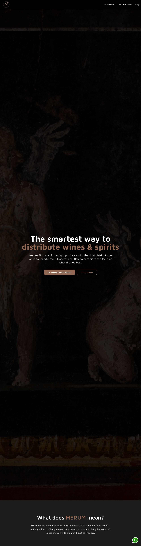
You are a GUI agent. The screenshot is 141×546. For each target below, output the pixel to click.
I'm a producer (87, 272)
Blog (137, 4)
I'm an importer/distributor (59, 272)
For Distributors (125, 4)
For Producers (109, 4)
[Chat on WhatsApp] (135, 540)
